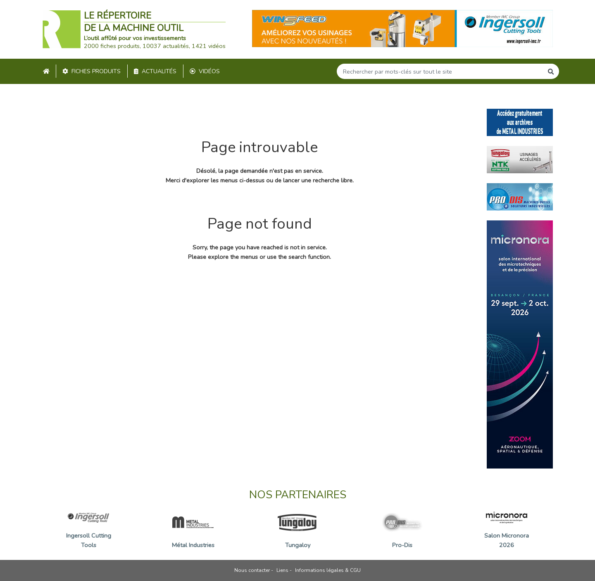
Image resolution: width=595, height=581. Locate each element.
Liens (282, 570)
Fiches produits (91, 71)
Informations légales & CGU (328, 570)
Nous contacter (252, 570)
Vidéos (205, 71)
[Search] (440, 71)
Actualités (155, 71)
